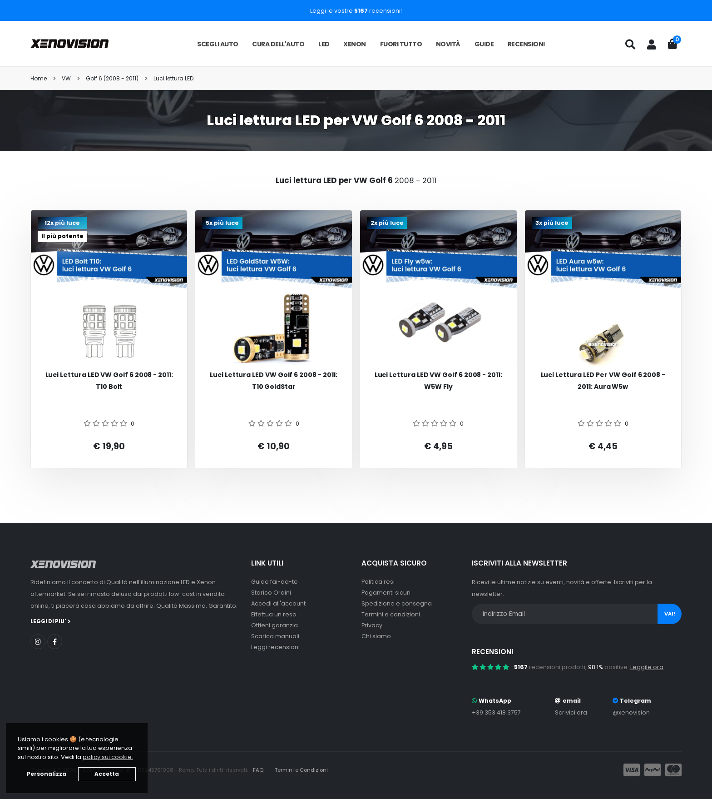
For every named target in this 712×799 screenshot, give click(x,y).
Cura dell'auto (278, 44)
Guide (484, 44)
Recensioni (526, 44)
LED (324, 44)
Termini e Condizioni (301, 770)
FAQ (259, 770)
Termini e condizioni (390, 614)
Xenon (354, 44)
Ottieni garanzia (274, 625)
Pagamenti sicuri (385, 592)
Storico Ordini (271, 592)
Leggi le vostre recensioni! (356, 11)
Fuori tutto (401, 44)
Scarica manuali (275, 636)
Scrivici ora (571, 712)
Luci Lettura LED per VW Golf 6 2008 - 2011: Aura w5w (603, 381)
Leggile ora (646, 667)
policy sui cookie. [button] (108, 757)
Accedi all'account (278, 603)
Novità (448, 44)
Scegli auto (217, 44)
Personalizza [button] (46, 774)
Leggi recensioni (275, 647)
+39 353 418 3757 (496, 712)
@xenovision (631, 712)
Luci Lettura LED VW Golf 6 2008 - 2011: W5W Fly (438, 381)
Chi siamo (376, 636)
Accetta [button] (106, 774)
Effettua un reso (274, 614)
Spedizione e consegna (396, 603)
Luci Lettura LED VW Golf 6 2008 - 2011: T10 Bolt (109, 381)
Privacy (371, 625)
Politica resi (378, 582)
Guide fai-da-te (274, 582)
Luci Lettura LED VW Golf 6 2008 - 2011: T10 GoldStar (273, 381)
